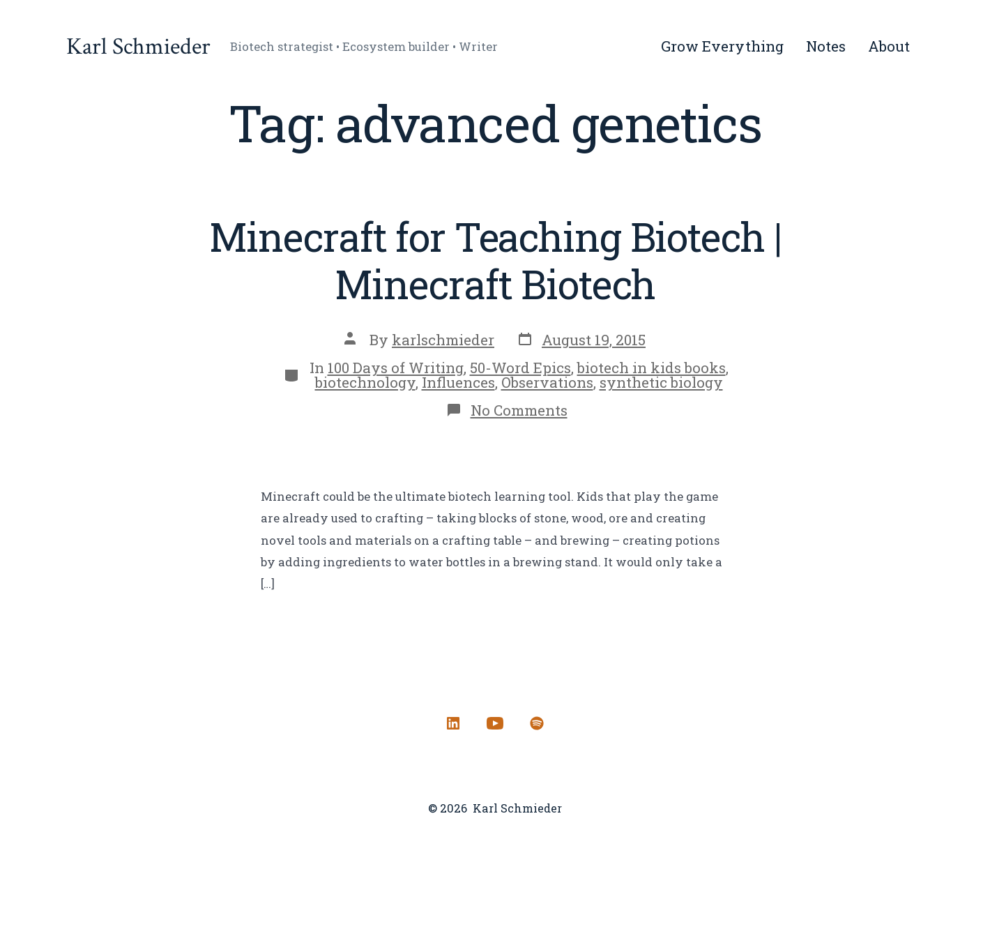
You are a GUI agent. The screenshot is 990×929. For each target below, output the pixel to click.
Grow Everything (722, 46)
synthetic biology (661, 382)
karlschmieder (443, 339)
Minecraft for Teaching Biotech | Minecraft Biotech (495, 260)
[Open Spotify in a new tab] (536, 723)
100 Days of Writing (396, 367)
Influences (458, 382)
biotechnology (365, 382)
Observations (547, 382)
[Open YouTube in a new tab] (495, 723)
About (889, 46)
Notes (826, 46)
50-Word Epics (520, 367)
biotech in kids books (651, 367)
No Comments (519, 410)
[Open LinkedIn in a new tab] (453, 723)
